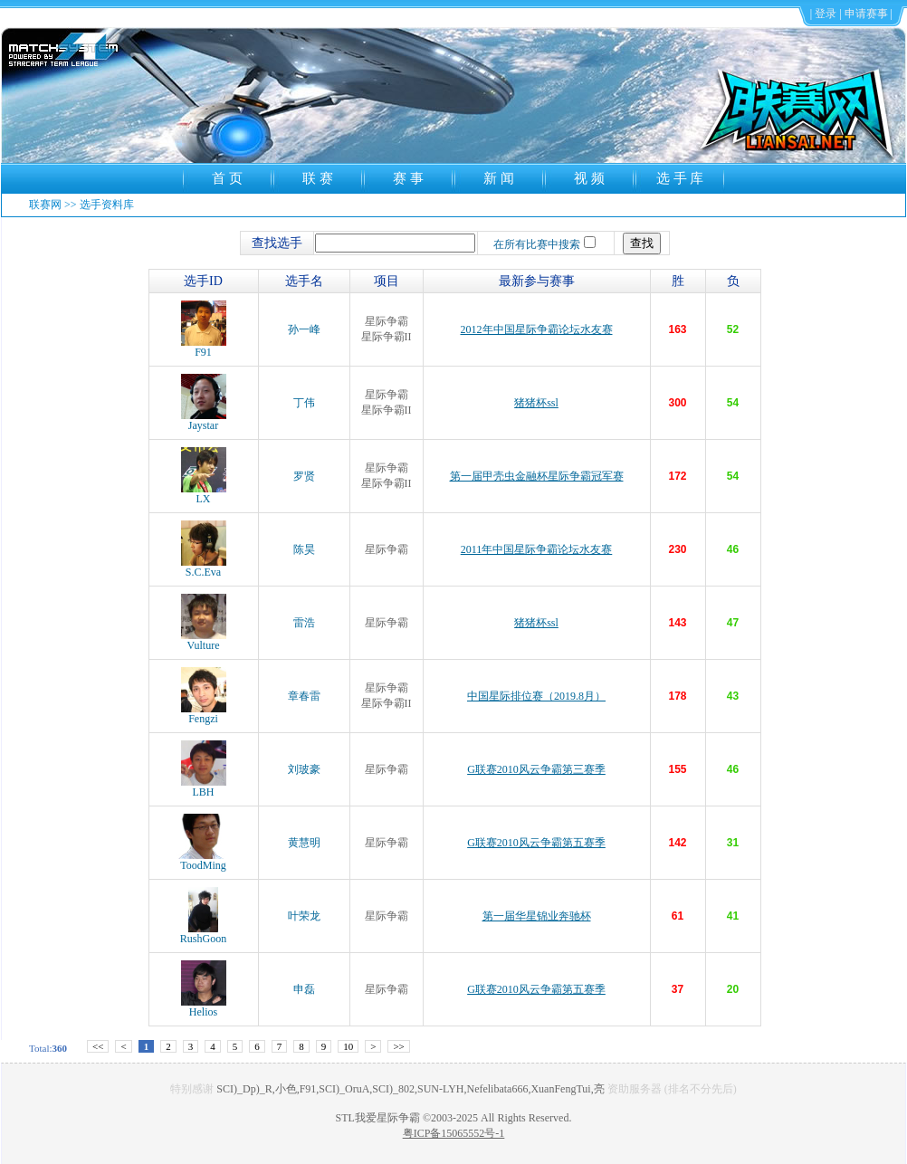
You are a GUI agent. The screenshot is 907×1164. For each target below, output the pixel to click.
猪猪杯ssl (536, 402)
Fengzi (203, 713)
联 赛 (317, 178)
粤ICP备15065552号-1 (454, 1133)
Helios (203, 1007)
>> (398, 1046)
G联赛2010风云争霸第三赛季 (536, 769)
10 (348, 1046)
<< (97, 1046)
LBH (203, 787)
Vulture (203, 640)
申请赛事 (866, 13)
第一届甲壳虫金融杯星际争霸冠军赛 (537, 476)
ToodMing (203, 860)
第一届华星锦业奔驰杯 (536, 916)
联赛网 (45, 204)
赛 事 (408, 178)
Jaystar (203, 420)
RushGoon (203, 933)
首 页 (227, 178)
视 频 (589, 178)
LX (203, 493)
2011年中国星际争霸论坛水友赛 (537, 549)
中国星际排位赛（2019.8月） (536, 696)
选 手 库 (680, 178)
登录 (825, 13)
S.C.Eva (203, 567)
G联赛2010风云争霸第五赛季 (536, 842)
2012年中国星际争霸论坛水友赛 (537, 329)
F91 (203, 347)
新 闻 (498, 178)
